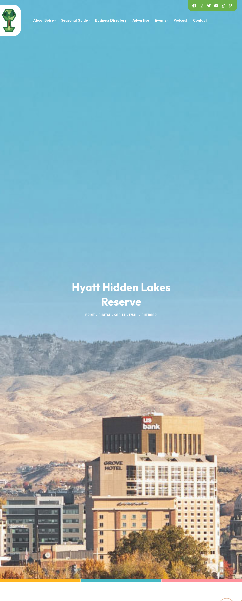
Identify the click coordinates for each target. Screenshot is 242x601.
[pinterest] (231, 6)
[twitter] (209, 6)
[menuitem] (44, 20)
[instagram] (202, 6)
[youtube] (216, 6)
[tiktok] (224, 6)
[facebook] (194, 6)
